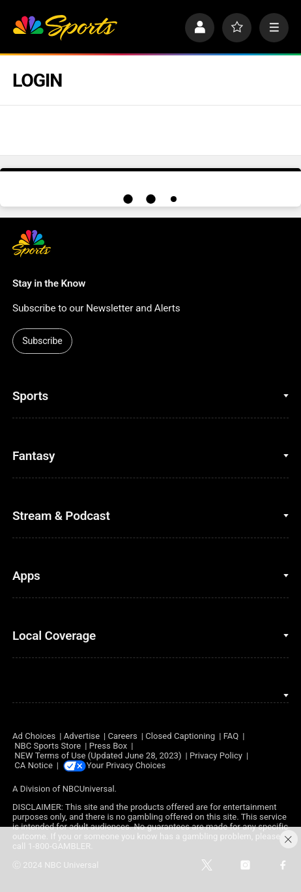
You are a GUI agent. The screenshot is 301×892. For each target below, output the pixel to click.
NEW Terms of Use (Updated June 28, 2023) (97, 755)
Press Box (108, 746)
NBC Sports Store (47, 746)
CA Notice (33, 765)
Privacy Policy (216, 755)
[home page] (64, 27)
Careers (122, 736)
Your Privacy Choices (129, 765)
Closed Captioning (180, 736)
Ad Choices (33, 736)
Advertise (82, 736)
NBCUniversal (89, 789)
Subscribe (42, 341)
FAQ (231, 736)
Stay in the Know (48, 283)
